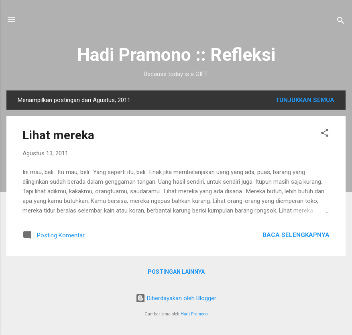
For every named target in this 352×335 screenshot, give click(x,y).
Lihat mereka (58, 135)
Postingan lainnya (176, 272)
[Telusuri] (341, 22)
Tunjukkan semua (304, 100)
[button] (325, 134)
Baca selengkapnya (296, 235)
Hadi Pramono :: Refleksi (176, 54)
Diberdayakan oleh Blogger (176, 298)
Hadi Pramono (194, 314)
